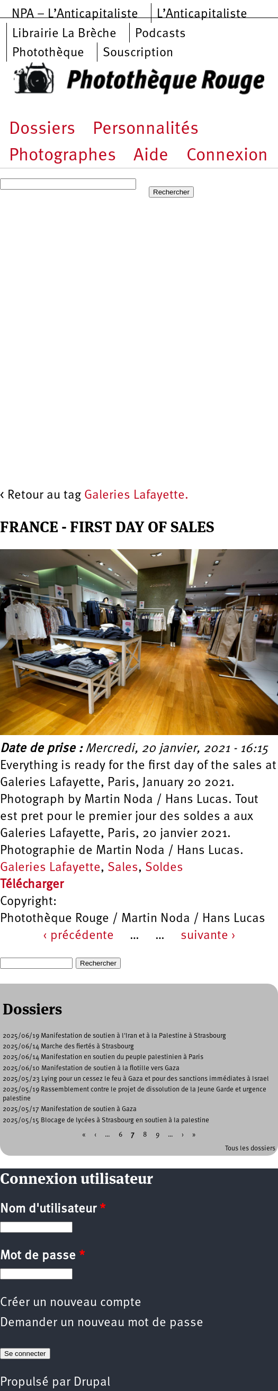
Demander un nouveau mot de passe (101, 1323)
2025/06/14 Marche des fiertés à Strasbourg (68, 1046)
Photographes (62, 156)
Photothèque (48, 53)
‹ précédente (78, 935)
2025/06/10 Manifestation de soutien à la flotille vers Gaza (91, 1068)
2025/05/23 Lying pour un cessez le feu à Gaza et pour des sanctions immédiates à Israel (136, 1079)
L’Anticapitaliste (202, 14)
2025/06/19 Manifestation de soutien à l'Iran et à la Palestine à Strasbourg (114, 1035)
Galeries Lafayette (50, 867)
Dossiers (42, 129)
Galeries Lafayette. (136, 495)
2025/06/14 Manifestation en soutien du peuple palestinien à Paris (103, 1057)
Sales (122, 867)
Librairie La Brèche (64, 34)
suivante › (208, 935)
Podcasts (160, 34)
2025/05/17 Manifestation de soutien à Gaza (70, 1109)
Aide (150, 156)
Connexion (227, 156)
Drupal (92, 1382)
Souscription (138, 53)
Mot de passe (42, 1256)
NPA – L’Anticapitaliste (75, 14)
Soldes (164, 867)
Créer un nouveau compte (70, 1302)
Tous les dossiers (250, 1148)
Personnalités (146, 129)
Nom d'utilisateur (52, 1209)
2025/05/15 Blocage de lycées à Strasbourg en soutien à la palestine (106, 1120)
